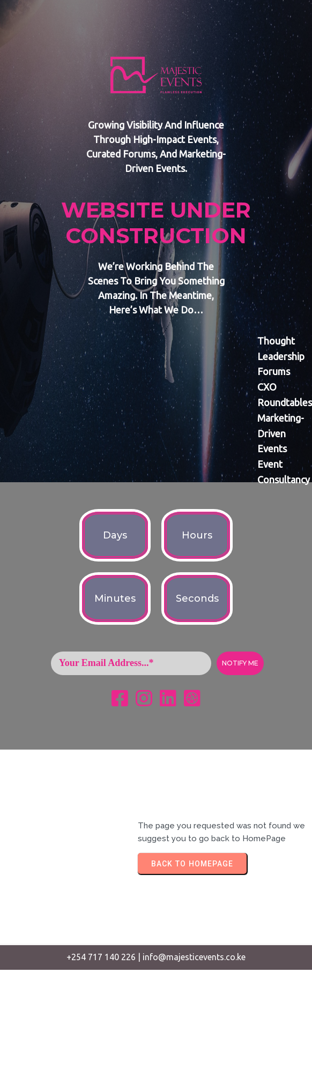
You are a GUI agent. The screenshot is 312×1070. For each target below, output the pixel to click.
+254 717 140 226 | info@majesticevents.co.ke (156, 957)
